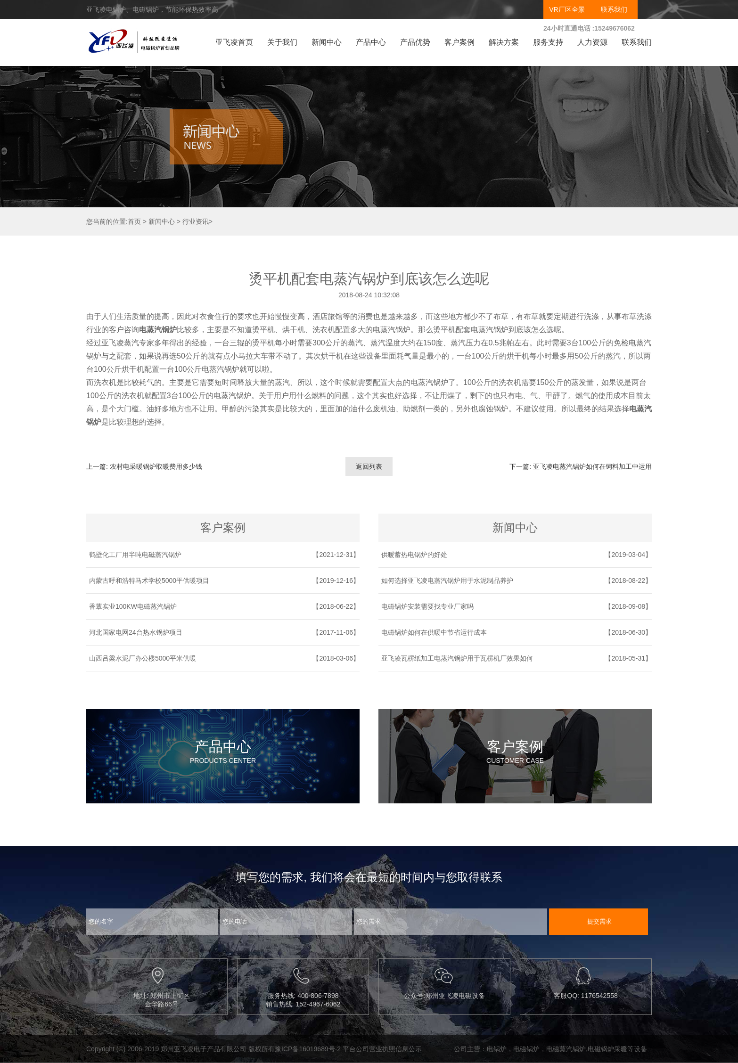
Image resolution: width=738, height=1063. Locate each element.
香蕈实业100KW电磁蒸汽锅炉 (133, 606)
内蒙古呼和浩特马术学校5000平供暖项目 (149, 580)
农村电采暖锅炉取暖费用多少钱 (156, 466)
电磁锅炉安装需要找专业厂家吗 (427, 606)
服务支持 (548, 42)
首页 (134, 221)
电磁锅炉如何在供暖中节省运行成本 (434, 632)
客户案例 (459, 42)
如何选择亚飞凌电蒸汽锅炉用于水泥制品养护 (447, 580)
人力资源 (592, 42)
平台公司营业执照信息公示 (382, 1049)
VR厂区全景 (566, 9)
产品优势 (415, 42)
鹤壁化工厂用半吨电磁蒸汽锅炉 (135, 554)
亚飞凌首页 (234, 42)
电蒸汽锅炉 (158, 330)
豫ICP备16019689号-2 (308, 1049)
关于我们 (282, 42)
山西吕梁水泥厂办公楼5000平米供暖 (142, 658)
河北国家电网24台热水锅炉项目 (135, 632)
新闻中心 (327, 42)
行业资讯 (195, 221)
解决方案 (504, 42)
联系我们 (614, 9)
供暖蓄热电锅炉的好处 (414, 554)
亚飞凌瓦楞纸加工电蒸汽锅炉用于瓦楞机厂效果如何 (457, 658)
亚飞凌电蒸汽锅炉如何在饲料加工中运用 (592, 466)
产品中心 (371, 42)
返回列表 (369, 466)
